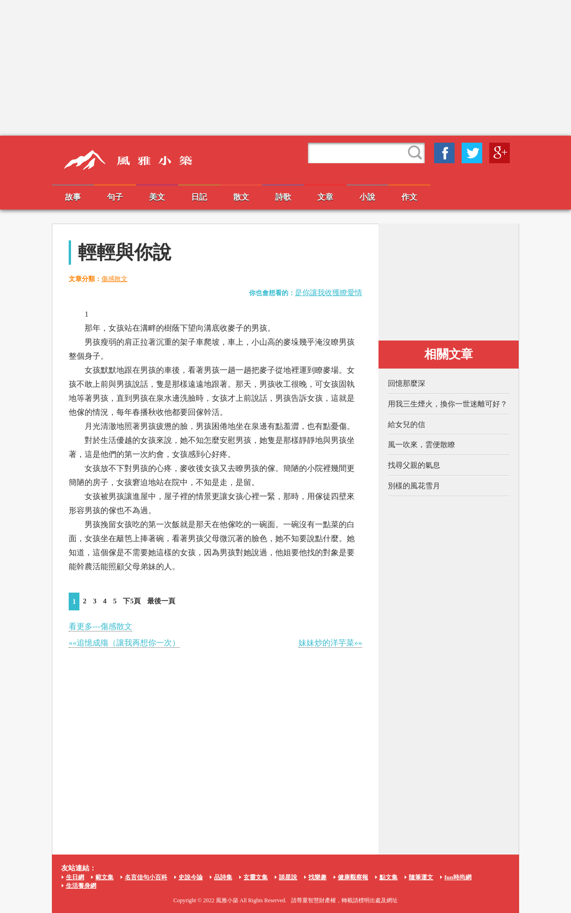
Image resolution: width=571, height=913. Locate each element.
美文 (157, 197)
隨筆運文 (421, 877)
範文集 (104, 877)
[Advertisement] (285, 67)
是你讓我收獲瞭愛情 (328, 293)
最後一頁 (161, 601)
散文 (241, 197)
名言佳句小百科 (146, 877)
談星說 (288, 877)
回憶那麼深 (406, 383)
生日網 (75, 877)
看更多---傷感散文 (100, 626)
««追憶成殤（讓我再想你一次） (124, 642)
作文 (409, 197)
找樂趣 (317, 877)
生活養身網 (81, 885)
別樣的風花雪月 (414, 486)
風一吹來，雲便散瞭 (421, 445)
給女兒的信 (406, 424)
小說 (367, 197)
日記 (199, 197)
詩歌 (283, 197)
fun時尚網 (457, 877)
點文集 (388, 877)
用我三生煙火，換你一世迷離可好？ (447, 404)
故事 (73, 197)
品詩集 (223, 877)
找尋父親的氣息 (414, 465)
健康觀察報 (353, 877)
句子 (115, 197)
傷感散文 (114, 279)
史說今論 (190, 877)
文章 (325, 197)
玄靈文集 (255, 877)
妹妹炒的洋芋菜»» (330, 642)
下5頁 (132, 601)
